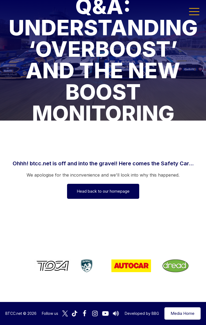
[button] (194, 11)
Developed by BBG (142, 313)
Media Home (182, 313)
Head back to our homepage (103, 191)
